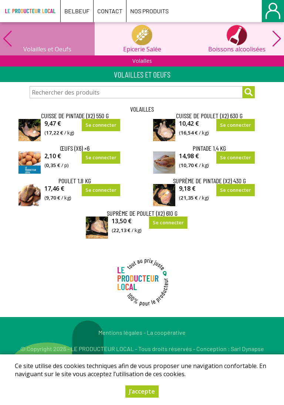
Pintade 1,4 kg (209, 148)
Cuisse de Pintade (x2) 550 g (75, 116)
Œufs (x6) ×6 (74, 148)
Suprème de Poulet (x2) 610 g (142, 213)
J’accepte (142, 391)
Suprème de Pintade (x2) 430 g (209, 181)
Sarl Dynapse (247, 348)
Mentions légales (120, 332)
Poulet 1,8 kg (74, 181)
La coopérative (166, 332)
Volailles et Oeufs (47, 49)
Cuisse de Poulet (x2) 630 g (209, 116)
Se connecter (100, 125)
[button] (276, 38)
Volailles (142, 60)
